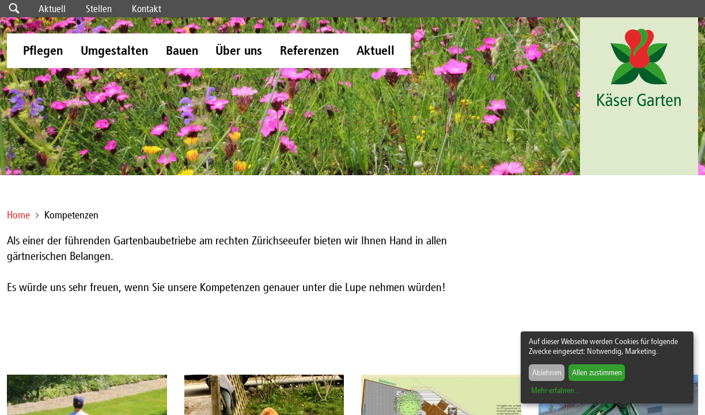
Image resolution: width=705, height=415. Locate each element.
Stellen (99, 8)
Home (18, 215)
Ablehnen (547, 373)
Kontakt (146, 8)
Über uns (238, 50)
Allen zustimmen (597, 373)
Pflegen (43, 50)
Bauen (182, 50)
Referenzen (309, 50)
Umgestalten (114, 50)
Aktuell (52, 8)
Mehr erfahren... (555, 390)
